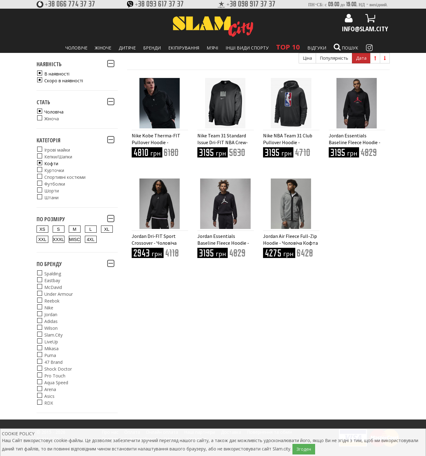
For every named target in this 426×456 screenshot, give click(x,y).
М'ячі (212, 48)
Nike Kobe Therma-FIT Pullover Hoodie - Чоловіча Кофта (156, 142)
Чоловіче (76, 48)
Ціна (307, 58)
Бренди (152, 48)
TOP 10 (288, 46)
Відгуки (316, 48)
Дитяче (127, 48)
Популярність (334, 58)
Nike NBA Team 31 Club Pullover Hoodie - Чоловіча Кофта (287, 142)
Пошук (346, 47)
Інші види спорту (247, 48)
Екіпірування (183, 48)
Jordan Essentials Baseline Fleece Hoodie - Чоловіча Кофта (354, 142)
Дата (361, 58)
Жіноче (103, 48)
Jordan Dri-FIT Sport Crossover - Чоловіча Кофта (154, 243)
